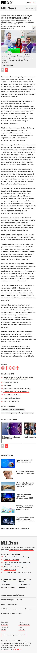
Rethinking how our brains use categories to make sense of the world (25, 507)
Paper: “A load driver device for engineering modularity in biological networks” (18, 378)
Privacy (3, 647)
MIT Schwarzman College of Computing (17, 572)
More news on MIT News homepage (14, 528)
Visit (2, 645)
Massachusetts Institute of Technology (13, 641)
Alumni (3, 629)
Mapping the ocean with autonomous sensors (24, 461)
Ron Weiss (7, 385)
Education (4, 622)
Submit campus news (9, 604)
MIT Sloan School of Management (15, 567)
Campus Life (5, 627)
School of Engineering (11, 401)
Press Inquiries (24, 584)
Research (5, 409)
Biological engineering (26, 413)
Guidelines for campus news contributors (16, 609)
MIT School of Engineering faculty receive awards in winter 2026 (25, 484)
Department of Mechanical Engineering (16, 388)
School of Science (10, 570)
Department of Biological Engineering (16, 392)
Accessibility (11, 647)
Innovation (4, 624)
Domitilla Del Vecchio (10, 382)
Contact (27, 645)
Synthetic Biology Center (12, 398)
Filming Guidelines (8, 587)
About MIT (21, 629)
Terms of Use (6, 584)
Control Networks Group (12, 395)
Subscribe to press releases (11, 600)
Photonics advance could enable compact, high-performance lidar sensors (25, 519)
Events (11, 645)
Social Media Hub (6, 649)
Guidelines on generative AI (11, 613)
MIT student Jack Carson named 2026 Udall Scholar (25, 472)
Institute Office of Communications (21, 550)
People (16, 645)
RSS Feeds (23, 587)
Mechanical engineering (9, 413)
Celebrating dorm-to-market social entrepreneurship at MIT (24, 496)
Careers (21, 645)
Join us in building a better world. (14, 635)
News (20, 627)
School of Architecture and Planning (16, 557)
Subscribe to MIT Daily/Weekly (12, 595)
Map (6, 645)
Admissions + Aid (24, 624)
